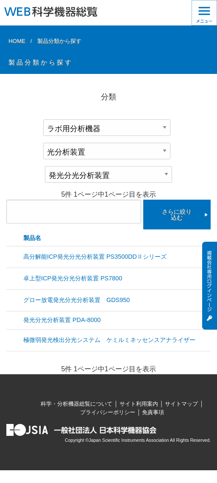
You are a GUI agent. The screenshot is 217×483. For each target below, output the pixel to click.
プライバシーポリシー (107, 412)
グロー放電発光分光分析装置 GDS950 (76, 300)
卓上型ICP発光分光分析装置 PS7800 (72, 278)
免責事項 (153, 412)
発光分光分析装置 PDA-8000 (61, 319)
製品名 (32, 237)
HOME (16, 41)
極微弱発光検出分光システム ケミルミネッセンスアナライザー (109, 339)
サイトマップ (181, 404)
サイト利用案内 (139, 404)
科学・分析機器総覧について (76, 404)
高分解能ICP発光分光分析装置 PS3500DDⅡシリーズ (95, 256)
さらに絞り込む (177, 214)
